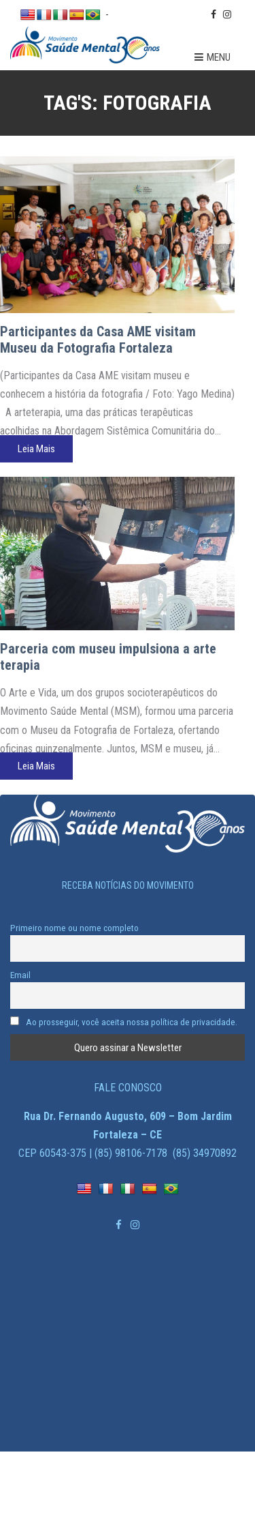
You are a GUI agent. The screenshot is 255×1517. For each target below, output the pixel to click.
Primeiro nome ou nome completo (74, 927)
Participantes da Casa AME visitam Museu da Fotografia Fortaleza (98, 339)
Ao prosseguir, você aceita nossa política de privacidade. (123, 1021)
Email (20, 974)
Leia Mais (36, 449)
